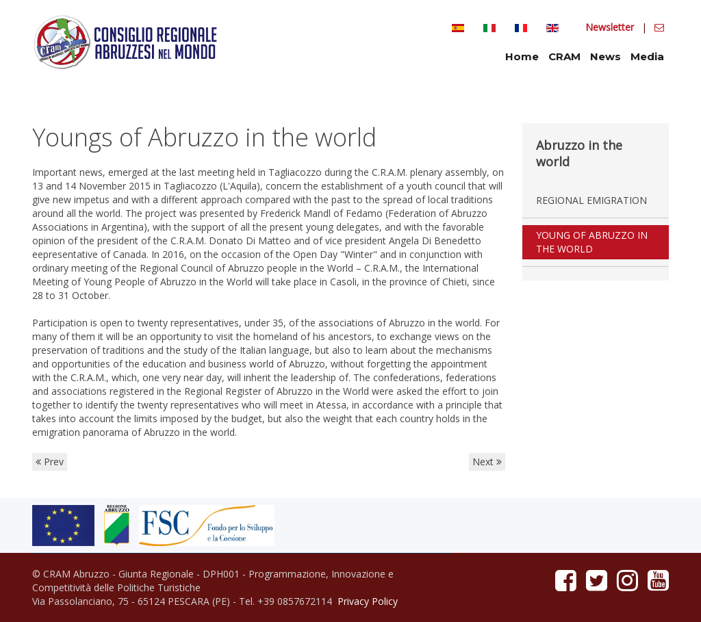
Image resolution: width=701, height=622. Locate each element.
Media (647, 56)
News (605, 56)
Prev (50, 461)
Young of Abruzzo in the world (592, 242)
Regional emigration (591, 200)
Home (522, 56)
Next (487, 461)
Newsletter (611, 27)
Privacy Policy (367, 601)
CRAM (564, 56)
